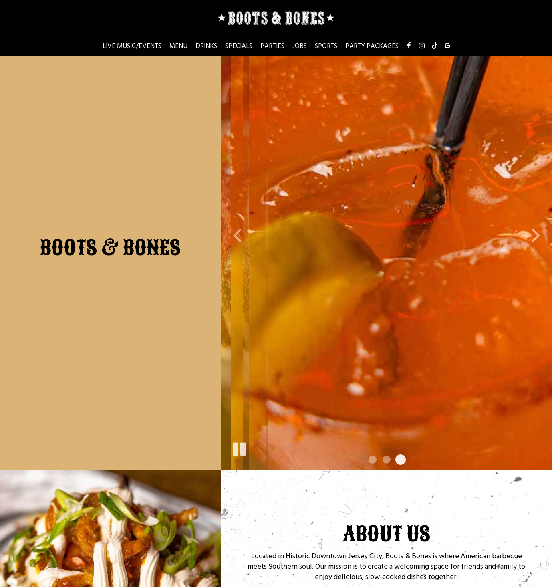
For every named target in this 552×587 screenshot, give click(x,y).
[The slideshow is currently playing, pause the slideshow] (239, 448)
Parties (272, 46)
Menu (178, 46)
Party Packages (372, 46)
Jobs (299, 46)
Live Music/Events (132, 46)
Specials (238, 46)
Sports (326, 46)
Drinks (206, 46)
